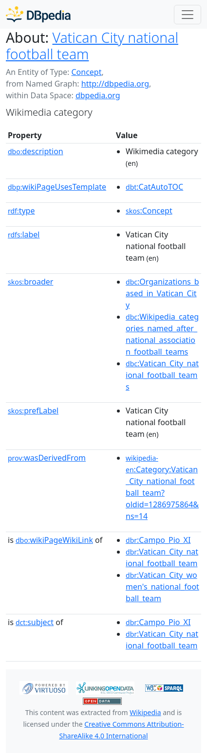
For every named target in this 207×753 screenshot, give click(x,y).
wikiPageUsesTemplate (57, 186)
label (24, 234)
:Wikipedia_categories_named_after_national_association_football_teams (162, 334)
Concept (86, 72)
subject (35, 622)
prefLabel (33, 410)
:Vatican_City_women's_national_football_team (162, 587)
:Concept (149, 210)
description (35, 151)
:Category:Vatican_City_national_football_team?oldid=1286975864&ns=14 (162, 487)
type (21, 210)
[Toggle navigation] (187, 14)
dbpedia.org (97, 95)
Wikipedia (145, 712)
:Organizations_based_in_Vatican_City (162, 293)
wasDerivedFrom (47, 457)
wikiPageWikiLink (54, 540)
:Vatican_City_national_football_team (162, 557)
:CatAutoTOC (154, 186)
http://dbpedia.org (115, 83)
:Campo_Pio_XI (158, 540)
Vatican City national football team (92, 45)
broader (30, 281)
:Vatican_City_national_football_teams (162, 375)
